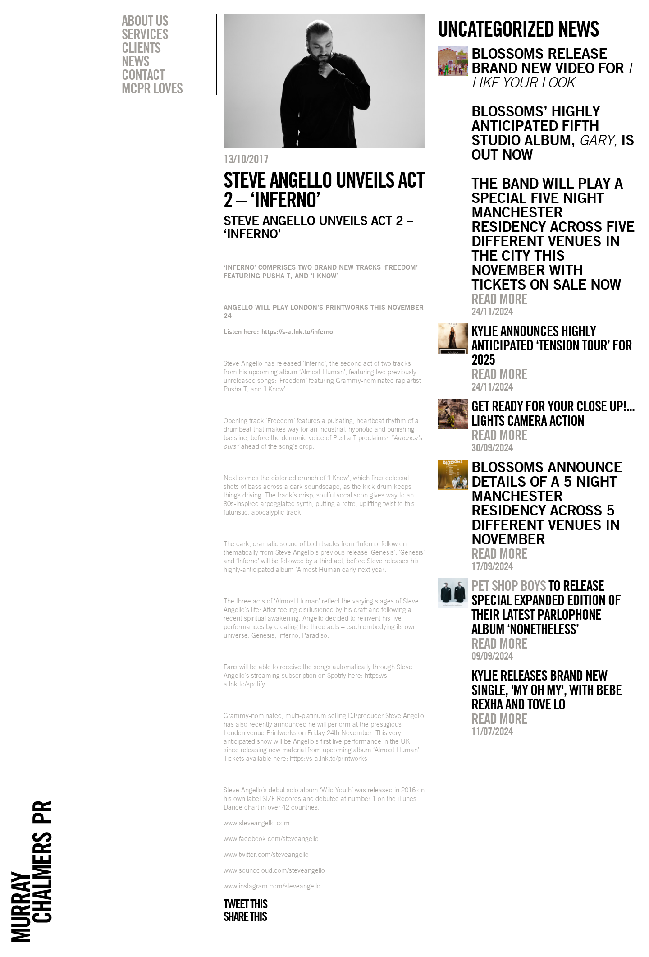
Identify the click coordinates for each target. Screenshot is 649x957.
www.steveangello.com (257, 823)
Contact (143, 74)
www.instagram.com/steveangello (272, 886)
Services (145, 34)
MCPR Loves (152, 88)
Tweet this (245, 903)
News (135, 61)
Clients (141, 47)
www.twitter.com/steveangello (266, 854)
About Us (145, 20)
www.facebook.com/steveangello (271, 838)
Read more (499, 299)
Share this (245, 916)
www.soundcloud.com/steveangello (274, 870)
